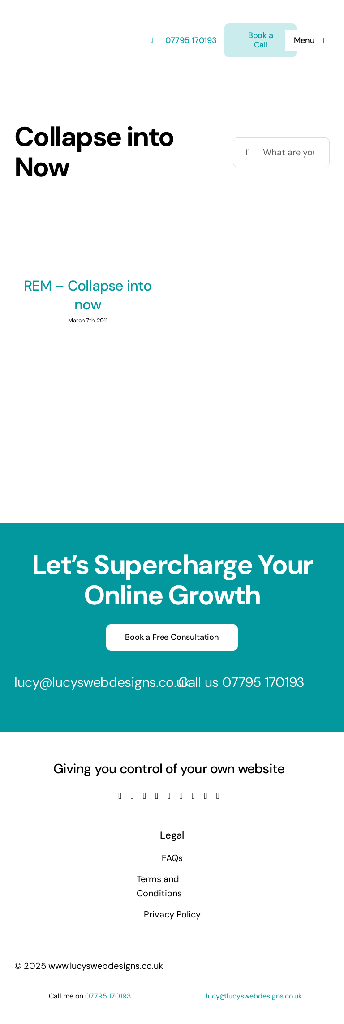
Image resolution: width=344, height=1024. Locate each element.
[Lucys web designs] (61, 12)
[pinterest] (193, 795)
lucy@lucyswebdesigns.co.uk (102, 682)
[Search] (247, 152)
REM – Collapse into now (87, 295)
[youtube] (156, 795)
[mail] (205, 795)
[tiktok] (181, 795)
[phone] (217, 795)
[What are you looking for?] (281, 152)
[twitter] (131, 795)
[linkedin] (168, 795)
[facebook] (119, 795)
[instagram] (144, 795)
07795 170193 (190, 40)
